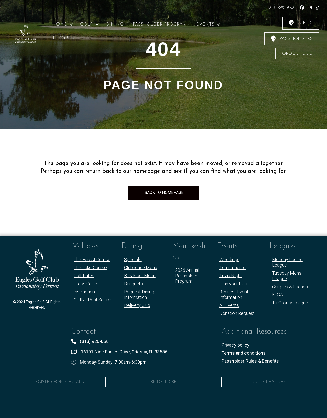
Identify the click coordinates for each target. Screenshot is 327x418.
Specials (132, 259)
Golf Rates (84, 275)
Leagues (63, 38)
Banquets (133, 283)
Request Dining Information (139, 294)
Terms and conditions (243, 353)
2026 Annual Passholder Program (187, 275)
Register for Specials (58, 382)
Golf (86, 24)
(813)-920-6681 (282, 8)
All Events (229, 305)
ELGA (277, 294)
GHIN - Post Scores (93, 299)
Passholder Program (160, 24)
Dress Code (85, 283)
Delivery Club (137, 305)
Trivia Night (230, 275)
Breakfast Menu (139, 275)
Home (60, 24)
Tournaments (232, 267)
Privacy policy (235, 345)
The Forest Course (92, 259)
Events (205, 24)
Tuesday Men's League (286, 275)
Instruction (84, 291)
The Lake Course (90, 267)
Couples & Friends (290, 286)
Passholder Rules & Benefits (250, 361)
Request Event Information (233, 294)
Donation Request (237, 313)
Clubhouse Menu (140, 267)
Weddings (229, 259)
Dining (114, 24)
